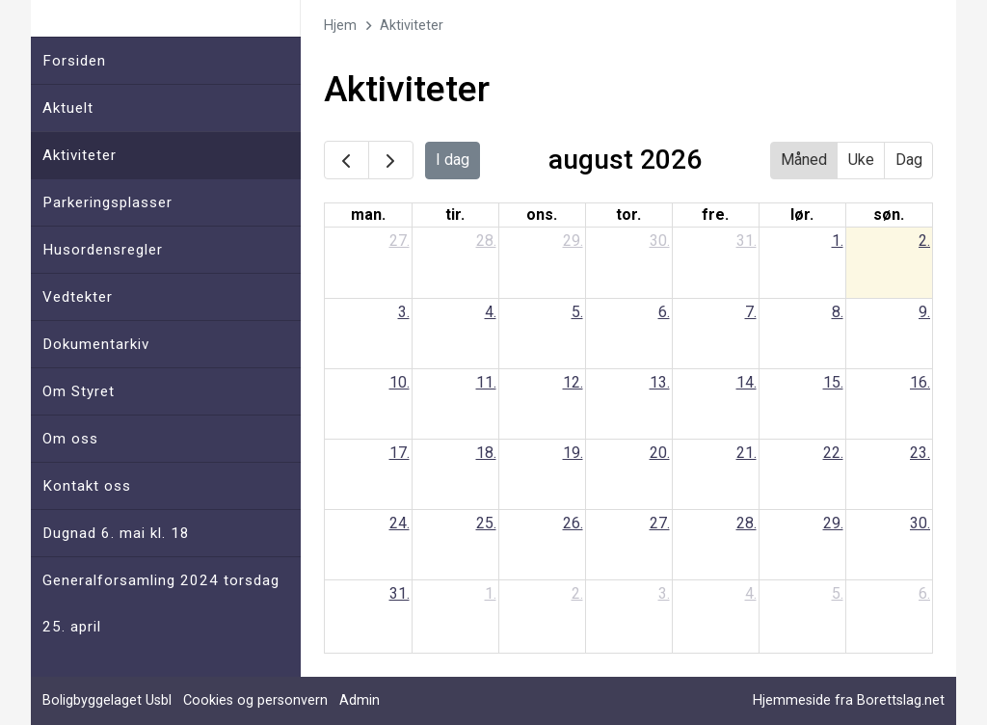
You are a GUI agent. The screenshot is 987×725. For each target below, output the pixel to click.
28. (486, 240)
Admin (359, 700)
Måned (804, 159)
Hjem (340, 25)
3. (404, 312)
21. (746, 452)
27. (399, 240)
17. (399, 452)
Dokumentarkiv (95, 344)
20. (660, 452)
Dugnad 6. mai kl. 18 (116, 533)
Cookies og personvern (255, 700)
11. (486, 382)
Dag (908, 159)
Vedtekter (77, 297)
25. (486, 523)
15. (833, 382)
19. (573, 452)
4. (490, 312)
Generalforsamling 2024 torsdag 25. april (161, 603)
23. (920, 452)
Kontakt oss (86, 486)
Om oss (70, 438)
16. (920, 382)
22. (833, 452)
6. (664, 312)
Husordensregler (102, 249)
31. (746, 240)
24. (399, 523)
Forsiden (74, 60)
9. (924, 312)
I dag (452, 159)
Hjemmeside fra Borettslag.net (849, 700)
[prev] (346, 160)
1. (837, 240)
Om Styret (78, 391)
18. (486, 452)
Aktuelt (67, 108)
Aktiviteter (79, 155)
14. (746, 382)
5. (577, 312)
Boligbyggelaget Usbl (107, 700)
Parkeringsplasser (107, 202)
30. (660, 240)
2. (924, 240)
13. (660, 382)
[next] (390, 160)
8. (837, 312)
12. (573, 382)
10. (399, 382)
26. (573, 523)
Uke (861, 159)
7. (751, 312)
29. (573, 240)
